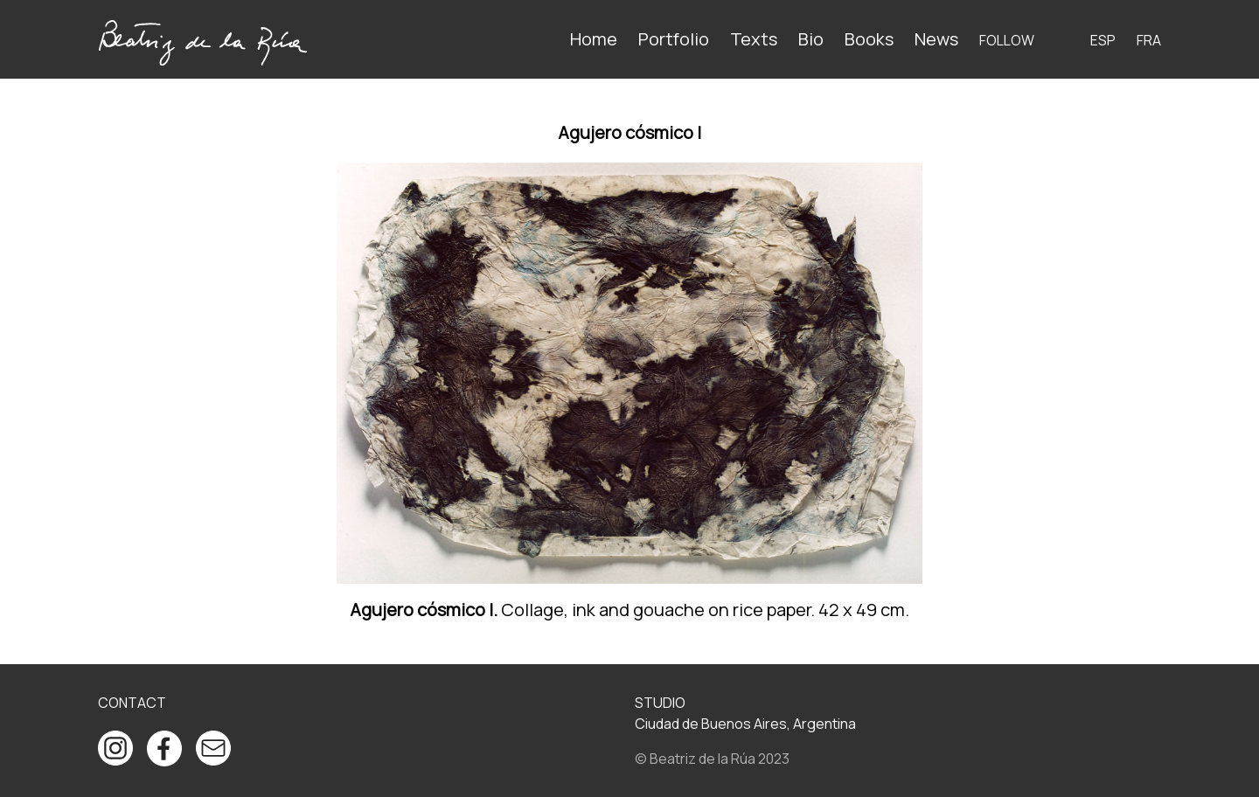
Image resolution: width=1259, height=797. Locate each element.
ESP (1103, 40)
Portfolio (673, 39)
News (936, 39)
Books (869, 39)
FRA (1149, 40)
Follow (1006, 40)
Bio (811, 39)
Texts (753, 39)
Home (593, 39)
